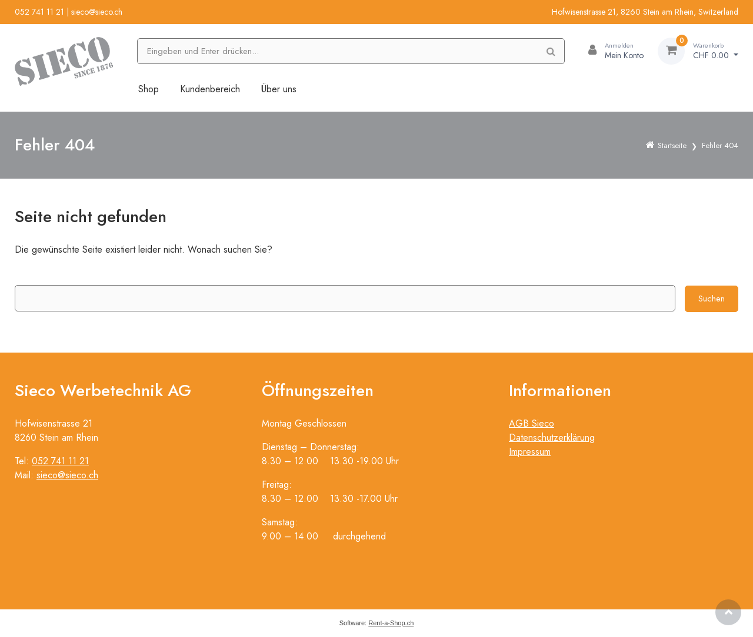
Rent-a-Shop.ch (391, 622)
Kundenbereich (210, 89)
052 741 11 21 (39, 12)
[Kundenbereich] (611, 51)
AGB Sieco (531, 423)
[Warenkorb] (698, 51)
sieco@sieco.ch (96, 12)
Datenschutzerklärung (552, 437)
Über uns (278, 89)
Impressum (530, 451)
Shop (148, 89)
